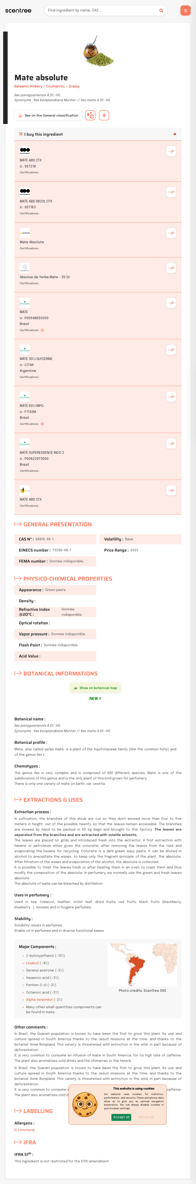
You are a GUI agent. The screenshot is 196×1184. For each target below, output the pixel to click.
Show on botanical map (95, 688)
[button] (121, 1117)
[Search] (106, 10)
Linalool (32, 963)
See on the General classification (48, 115)
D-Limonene (24, 1130)
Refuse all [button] (146, 1117)
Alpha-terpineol (39, 1000)
